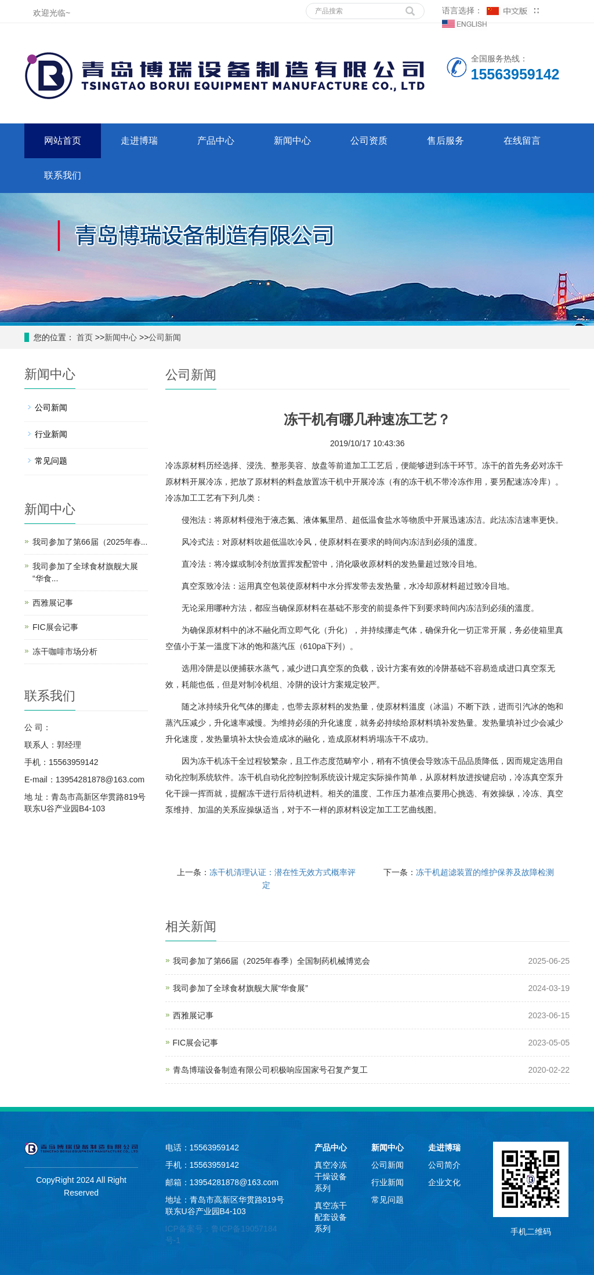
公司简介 (444, 1165)
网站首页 (62, 140)
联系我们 (62, 175)
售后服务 (445, 140)
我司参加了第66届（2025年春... (89, 542)
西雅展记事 (193, 1015)
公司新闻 (164, 337)
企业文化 (444, 1182)
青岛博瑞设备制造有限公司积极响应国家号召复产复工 (270, 1069)
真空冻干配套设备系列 (330, 1217)
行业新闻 (51, 434)
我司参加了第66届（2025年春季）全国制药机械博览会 (272, 961)
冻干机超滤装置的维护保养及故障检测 (485, 872)
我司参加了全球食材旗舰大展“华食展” (240, 988)
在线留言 (522, 140)
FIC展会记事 (196, 1042)
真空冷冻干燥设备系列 (330, 1176)
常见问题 (51, 460)
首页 (83, 337)
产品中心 (215, 140)
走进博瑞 (139, 140)
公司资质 (368, 140)
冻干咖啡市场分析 (64, 651)
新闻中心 (292, 140)
